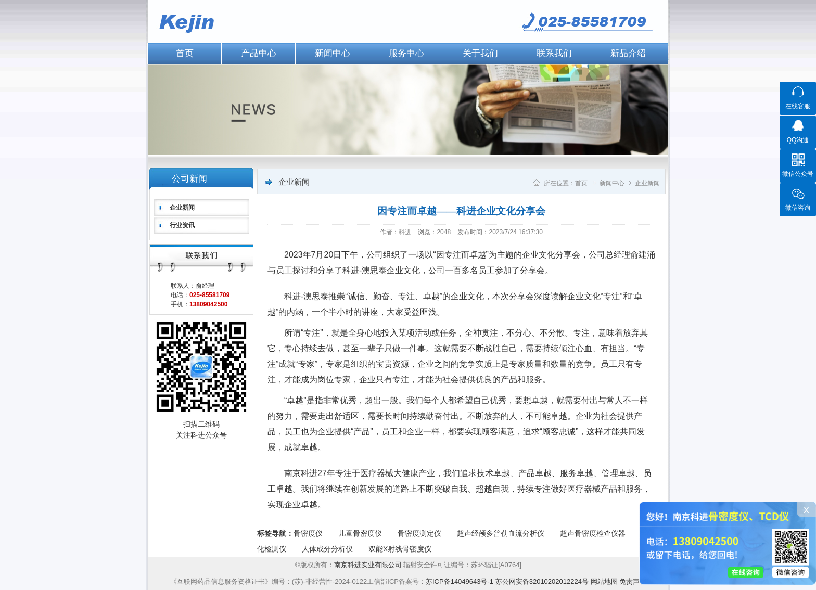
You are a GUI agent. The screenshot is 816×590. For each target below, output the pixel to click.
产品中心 (258, 53)
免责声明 (632, 581)
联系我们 (554, 53)
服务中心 (406, 53)
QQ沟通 (798, 140)
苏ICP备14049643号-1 (459, 581)
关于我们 (480, 53)
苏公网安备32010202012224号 (542, 581)
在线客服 (797, 106)
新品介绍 (628, 53)
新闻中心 (332, 53)
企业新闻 (182, 207)
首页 (185, 53)
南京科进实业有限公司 (369, 565)
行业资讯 (182, 225)
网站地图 (604, 581)
